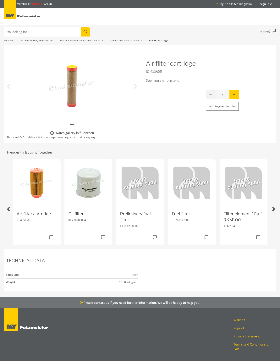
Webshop (9, 40)
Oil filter (76, 213)
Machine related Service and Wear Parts (81, 40)
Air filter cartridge (34, 213)
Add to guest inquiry (222, 106)
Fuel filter (181, 213)
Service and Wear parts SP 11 (126, 40)
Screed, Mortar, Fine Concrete (37, 40)
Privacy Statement (246, 336)
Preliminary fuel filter (135, 216)
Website (239, 320)
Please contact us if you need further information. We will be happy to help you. (140, 303)
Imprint (238, 328)
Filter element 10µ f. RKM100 (242, 216)
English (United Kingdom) (235, 4)
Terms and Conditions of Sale (251, 346)
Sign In (266, 4)
